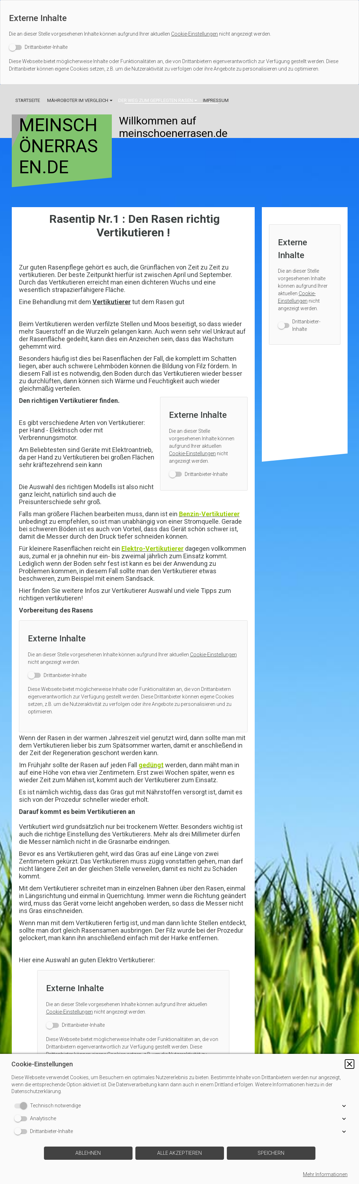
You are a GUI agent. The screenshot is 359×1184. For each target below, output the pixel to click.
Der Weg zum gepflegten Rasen (155, 100)
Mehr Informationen (325, 1174)
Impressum (216, 100)
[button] (349, 1064)
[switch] (38, 47)
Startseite (27, 100)
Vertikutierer (112, 302)
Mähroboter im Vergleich (77, 100)
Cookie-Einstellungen (194, 34)
